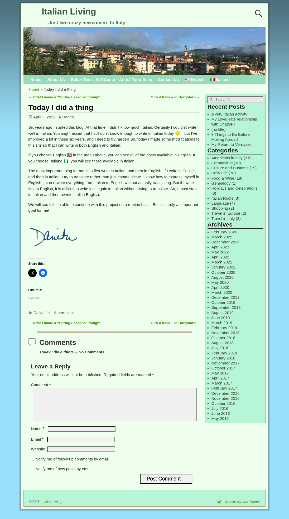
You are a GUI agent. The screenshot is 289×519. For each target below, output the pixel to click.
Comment (41, 384)
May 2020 (220, 282)
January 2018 (223, 358)
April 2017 (220, 378)
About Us (56, 79)
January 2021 (223, 267)
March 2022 (221, 262)
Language (220, 203)
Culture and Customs (230, 168)
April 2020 (220, 287)
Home (35, 79)
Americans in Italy (227, 158)
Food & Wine (222, 178)
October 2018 (223, 337)
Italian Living (69, 11)
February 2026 (224, 232)
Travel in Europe (225, 213)
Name (38, 435)
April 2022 (220, 257)
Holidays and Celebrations (234, 188)
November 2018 (225, 332)
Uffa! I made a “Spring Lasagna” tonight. (65, 97)
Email (38, 445)
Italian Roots (222, 198)
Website (38, 455)
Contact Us (168, 79)
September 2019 (226, 307)
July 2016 (219, 408)
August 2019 (222, 312)
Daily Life (41, 312)
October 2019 (223, 302)
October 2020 (223, 272)
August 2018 (222, 342)
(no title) (218, 129)
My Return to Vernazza (231, 144)
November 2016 (225, 398)
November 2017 (225, 363)
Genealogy (221, 183)
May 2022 (220, 252)
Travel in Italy (223, 218)
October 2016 (223, 403)
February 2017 (224, 388)
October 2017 (223, 368)
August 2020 (222, 277)
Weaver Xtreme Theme (242, 508)
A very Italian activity (229, 114)
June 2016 (220, 413)
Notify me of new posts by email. (64, 475)
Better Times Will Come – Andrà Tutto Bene (111, 79)
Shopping (219, 208)
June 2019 (220, 317)
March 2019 (221, 322)
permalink (66, 312)
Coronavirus (222, 163)
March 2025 (221, 237)
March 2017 (221, 383)
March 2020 (221, 292)
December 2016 (225, 393)
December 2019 (225, 297)
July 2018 (219, 347)
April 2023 (220, 247)
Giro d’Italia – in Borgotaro (175, 97)
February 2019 (224, 327)
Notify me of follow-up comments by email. (73, 465)
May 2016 (220, 418)
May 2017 (220, 373)
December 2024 (225, 242)
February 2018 (224, 353)
